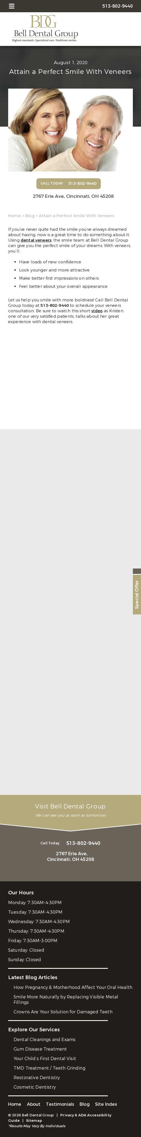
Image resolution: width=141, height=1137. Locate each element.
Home (14, 215)
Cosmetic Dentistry (35, 1087)
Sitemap (34, 1120)
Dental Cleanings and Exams (45, 1039)
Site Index (106, 1104)
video (97, 311)
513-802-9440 (55, 305)
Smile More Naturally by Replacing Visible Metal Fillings (66, 999)
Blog (30, 215)
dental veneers (36, 240)
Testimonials (60, 1104)
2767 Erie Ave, (73, 196)
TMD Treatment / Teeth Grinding (49, 1068)
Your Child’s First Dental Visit (45, 1058)
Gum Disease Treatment (40, 1049)
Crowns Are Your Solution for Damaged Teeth (63, 1012)
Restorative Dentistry (37, 1077)
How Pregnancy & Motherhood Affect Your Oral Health (73, 987)
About (34, 1104)
